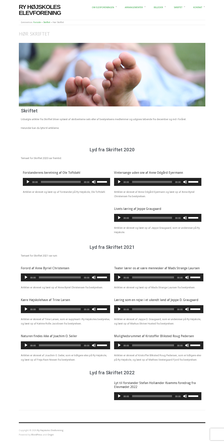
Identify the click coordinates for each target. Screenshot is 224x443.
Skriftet (178, 7)
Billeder (158, 7)
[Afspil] (28, 182)
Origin (50, 434)
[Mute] (94, 182)
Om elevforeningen (103, 7)
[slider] (61, 182)
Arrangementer (134, 7)
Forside (37, 22)
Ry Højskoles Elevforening (40, 10)
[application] (66, 182)
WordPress (36, 434)
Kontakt (197, 7)
